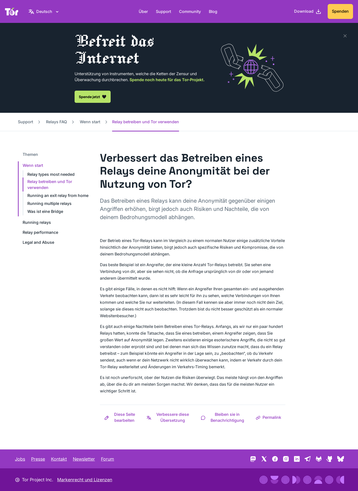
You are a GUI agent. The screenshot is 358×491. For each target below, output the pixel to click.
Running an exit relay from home (58, 195)
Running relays (37, 222)
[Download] (308, 11)
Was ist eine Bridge (45, 211)
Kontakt (59, 459)
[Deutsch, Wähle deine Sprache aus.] (44, 11)
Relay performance (40, 232)
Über (143, 11)
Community (190, 11)
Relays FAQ (56, 121)
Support (163, 11)
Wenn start (90, 121)
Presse (38, 459)
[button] (121, 417)
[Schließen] (345, 36)
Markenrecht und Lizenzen (84, 479)
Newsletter (84, 459)
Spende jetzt (92, 96)
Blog (213, 11)
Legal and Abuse (38, 242)
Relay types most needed (51, 174)
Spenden (340, 11)
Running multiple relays (49, 203)
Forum (107, 459)
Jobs (20, 459)
